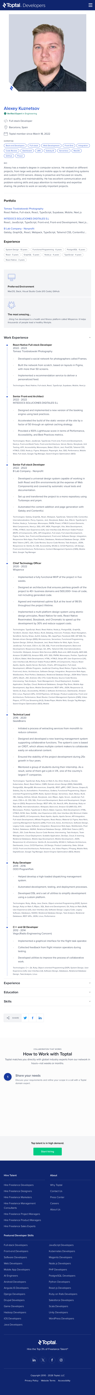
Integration (83, 145)
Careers (54, 1203)
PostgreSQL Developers (62, 1275)
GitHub (9, 155)
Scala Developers (58, 1306)
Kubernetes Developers (62, 1251)
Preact (20, 155)
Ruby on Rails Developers (63, 1294)
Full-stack (34, 145)
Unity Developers (58, 1312)
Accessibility (64, 1380)
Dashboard (27, 150)
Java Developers (13, 1324)
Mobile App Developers (17, 1269)
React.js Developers (60, 1288)
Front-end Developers (16, 1251)
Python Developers (59, 1281)
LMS (39, 150)
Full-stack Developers (16, 1245)
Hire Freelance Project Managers (22, 1214)
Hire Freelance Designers (18, 1191)
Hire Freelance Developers (19, 1185)
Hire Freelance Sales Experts (19, 1226)
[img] (20, 113)
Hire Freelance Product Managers (22, 1220)
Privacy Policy (31, 1380)
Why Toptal (56, 1185)
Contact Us (56, 1191)
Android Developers (15, 1281)
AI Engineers (11, 1275)
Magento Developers (60, 1257)
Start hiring (47, 1151)
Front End (69, 145)
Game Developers (14, 1306)
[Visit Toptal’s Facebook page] (52, 1360)
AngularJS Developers (16, 1288)
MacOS (77, 150)
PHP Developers (58, 1269)
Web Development (51, 145)
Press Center (57, 1197)
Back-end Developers (15, 145)
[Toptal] (24, 5)
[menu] (90, 5)
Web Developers (13, 1263)
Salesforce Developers (61, 1300)
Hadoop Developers (15, 1312)
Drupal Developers (14, 1300)
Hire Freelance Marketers (18, 1197)
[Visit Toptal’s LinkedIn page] (34, 1360)
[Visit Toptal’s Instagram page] (61, 1360)
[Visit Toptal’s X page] (43, 1360)
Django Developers (14, 1294)
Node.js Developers (60, 1263)
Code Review (11, 150)
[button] (47, 337)
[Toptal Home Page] (47, 1342)
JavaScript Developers (61, 1245)
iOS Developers (12, 1318)
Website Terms (48, 1380)
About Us (55, 1209)
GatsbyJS (50, 150)
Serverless (63, 150)
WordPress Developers (61, 1318)
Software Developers (15, 1257)
